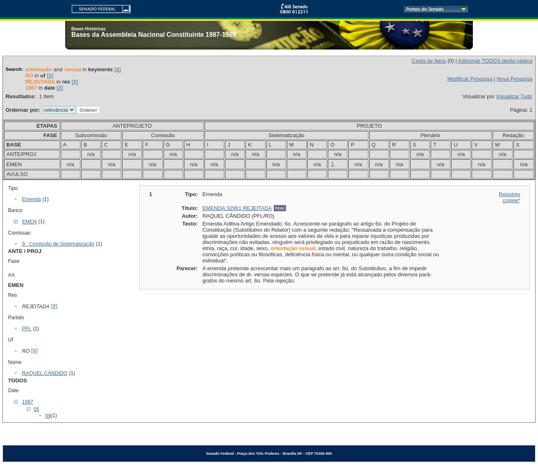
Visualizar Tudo (514, 96)
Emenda (31, 199)
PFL (27, 329)
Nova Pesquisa (514, 79)
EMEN (29, 222)
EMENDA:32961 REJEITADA (237, 208)
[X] (117, 69)
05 (36, 409)
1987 (27, 402)
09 (48, 416)
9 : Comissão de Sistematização (58, 244)
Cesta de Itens (429, 61)
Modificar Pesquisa (470, 79)
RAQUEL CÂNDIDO (45, 373)
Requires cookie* (509, 197)
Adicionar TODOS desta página (495, 61)
